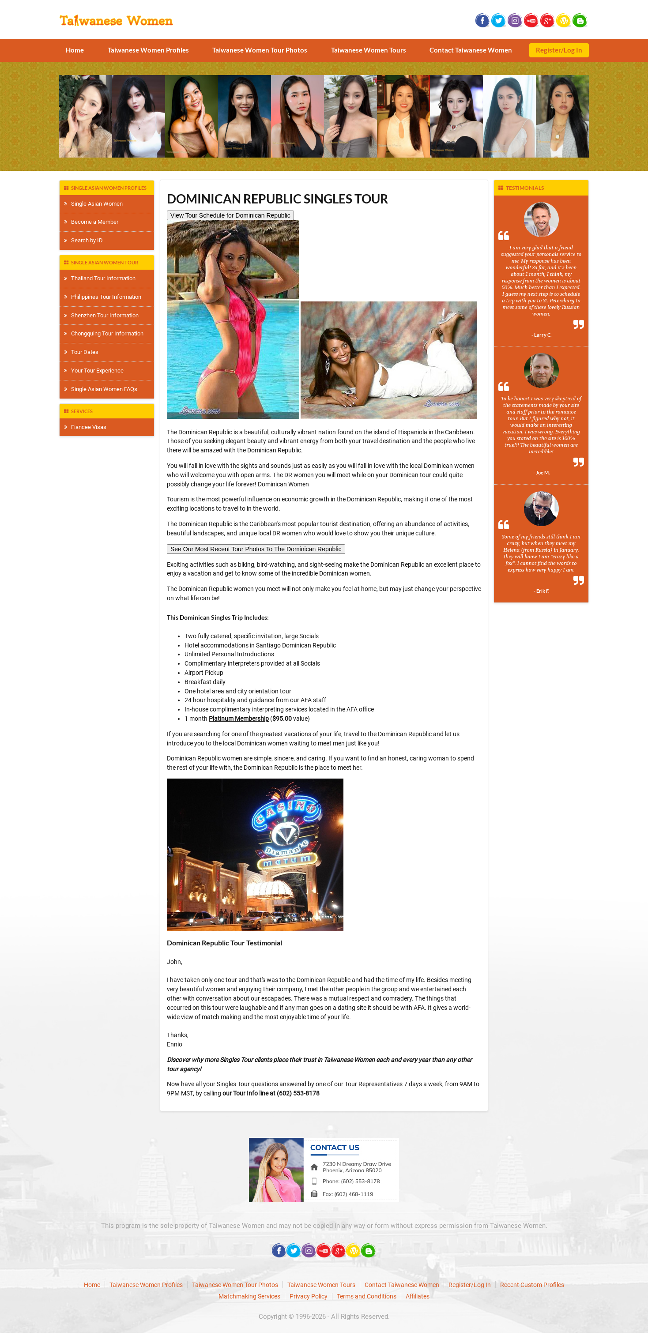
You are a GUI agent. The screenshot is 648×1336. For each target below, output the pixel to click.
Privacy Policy (309, 1296)
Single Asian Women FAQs (100, 389)
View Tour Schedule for (230, 215)
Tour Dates (81, 352)
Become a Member (91, 221)
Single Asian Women (93, 203)
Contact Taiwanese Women (470, 50)
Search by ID (83, 240)
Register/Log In (559, 50)
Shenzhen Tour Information (101, 315)
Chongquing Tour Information (103, 333)
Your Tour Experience (94, 370)
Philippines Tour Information (102, 297)
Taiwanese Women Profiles (148, 50)
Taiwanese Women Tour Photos (259, 50)
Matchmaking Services (249, 1296)
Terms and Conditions (366, 1296)
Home (75, 50)
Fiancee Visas (85, 427)
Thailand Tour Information (100, 278)
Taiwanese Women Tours (368, 50)
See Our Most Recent (256, 549)
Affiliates (417, 1296)
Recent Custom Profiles (532, 1284)
